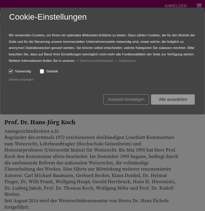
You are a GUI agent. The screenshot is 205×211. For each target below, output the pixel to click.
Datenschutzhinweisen (96, 60)
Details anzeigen (21, 79)
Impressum (127, 60)
